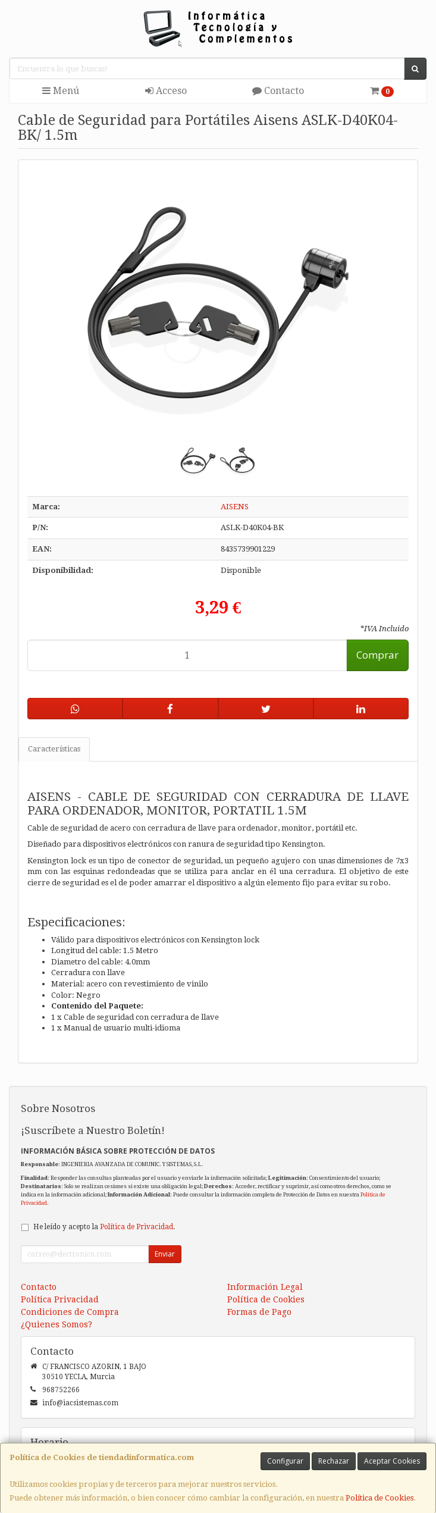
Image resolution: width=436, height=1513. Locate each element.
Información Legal (265, 1287)
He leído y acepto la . (104, 1227)
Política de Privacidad (136, 1227)
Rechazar (333, 1461)
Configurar (285, 1461)
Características (54, 748)
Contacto (278, 90)
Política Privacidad (60, 1299)
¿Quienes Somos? (56, 1324)
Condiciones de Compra (70, 1312)
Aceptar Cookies (392, 1461)
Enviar (165, 1254)
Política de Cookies (379, 1497)
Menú (60, 90)
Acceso (166, 90)
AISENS (235, 506)
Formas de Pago (259, 1312)
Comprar (377, 655)
